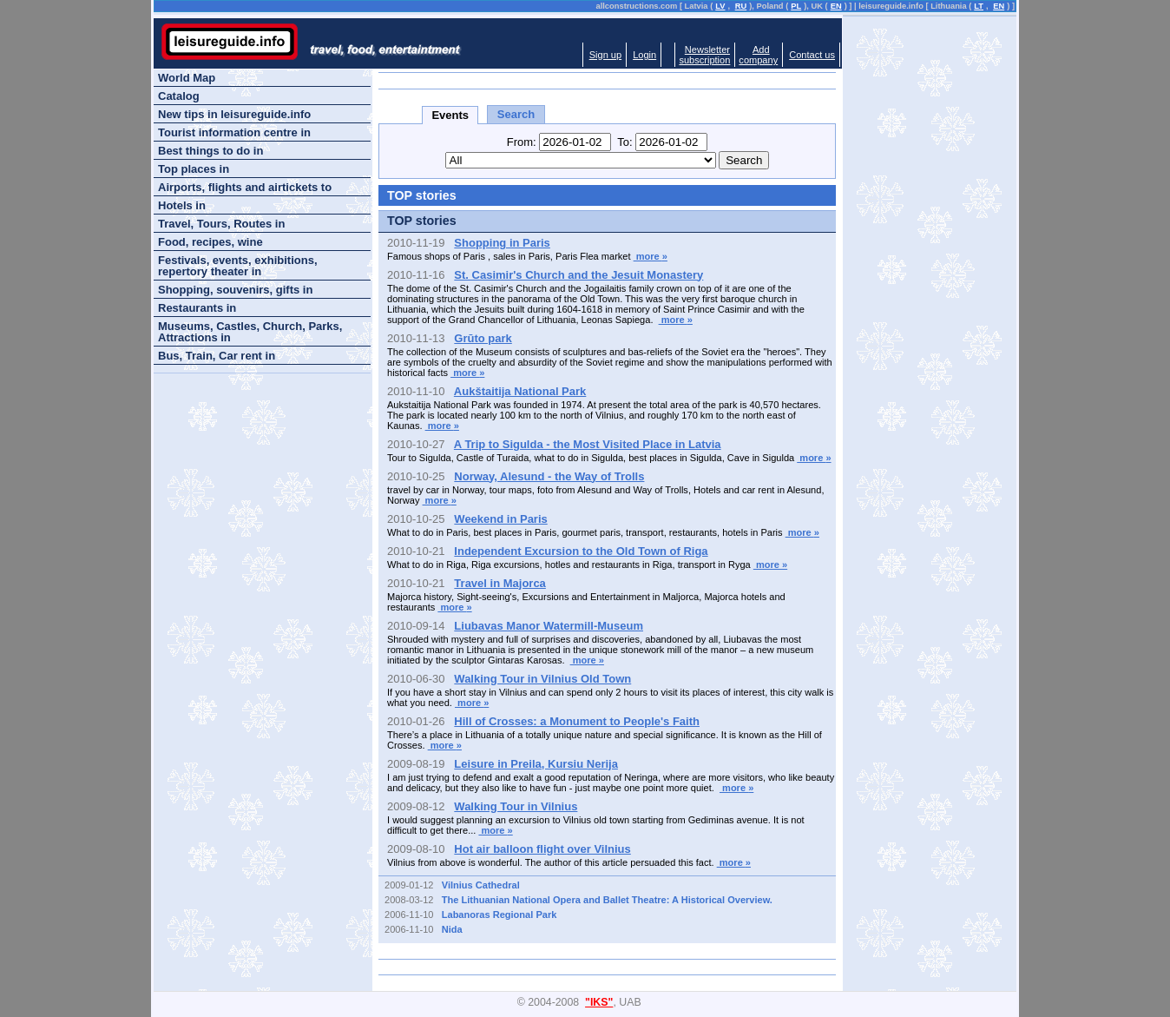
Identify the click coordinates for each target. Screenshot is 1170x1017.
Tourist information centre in (234, 132)
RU (740, 6)
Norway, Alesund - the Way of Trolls (549, 476)
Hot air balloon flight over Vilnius (542, 848)
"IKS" (599, 1002)
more (650, 256)
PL (796, 6)
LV (720, 6)
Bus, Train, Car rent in (216, 355)
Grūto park (482, 338)
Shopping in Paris (502, 242)
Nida (452, 929)
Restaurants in (197, 307)
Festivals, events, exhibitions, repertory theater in (238, 266)
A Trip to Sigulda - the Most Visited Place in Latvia (587, 444)
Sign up (605, 55)
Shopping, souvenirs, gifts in (235, 289)
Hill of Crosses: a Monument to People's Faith (577, 721)
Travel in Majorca (500, 583)
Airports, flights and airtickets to (245, 187)
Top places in (193, 168)
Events (450, 115)
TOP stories (422, 221)
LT (978, 6)
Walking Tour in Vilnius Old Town (542, 678)
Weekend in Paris (500, 518)
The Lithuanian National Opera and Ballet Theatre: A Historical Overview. (607, 900)
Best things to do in (210, 150)
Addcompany (758, 54)
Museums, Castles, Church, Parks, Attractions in (250, 332)
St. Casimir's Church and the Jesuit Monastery (578, 274)
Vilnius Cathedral (481, 885)
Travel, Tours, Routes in (221, 223)
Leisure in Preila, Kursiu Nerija (536, 763)
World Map (186, 77)
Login (644, 55)
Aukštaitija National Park (520, 391)
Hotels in (182, 205)
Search (516, 114)
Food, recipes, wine (210, 241)
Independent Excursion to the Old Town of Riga (580, 551)
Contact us (812, 55)
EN (836, 6)
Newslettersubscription (704, 54)
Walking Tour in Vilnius (515, 806)
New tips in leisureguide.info (234, 114)
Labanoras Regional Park (499, 914)
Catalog (179, 95)
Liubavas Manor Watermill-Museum (548, 625)
